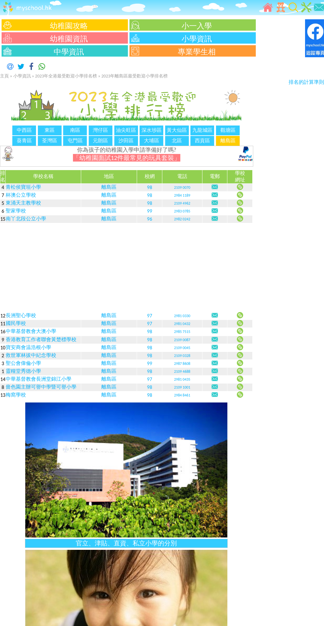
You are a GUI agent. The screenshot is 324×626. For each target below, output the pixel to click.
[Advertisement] (126, 267)
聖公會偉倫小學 (23, 363)
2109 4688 (182, 371)
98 (149, 187)
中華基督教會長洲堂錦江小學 (38, 379)
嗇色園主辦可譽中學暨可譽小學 (41, 387)
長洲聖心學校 (21, 315)
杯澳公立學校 (21, 195)
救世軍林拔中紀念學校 (31, 355)
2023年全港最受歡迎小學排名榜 (66, 76)
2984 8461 (182, 395)
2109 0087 (182, 340)
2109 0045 (182, 348)
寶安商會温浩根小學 (28, 347)
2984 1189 (182, 195)
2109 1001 (182, 387)
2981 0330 (182, 316)
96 (149, 219)
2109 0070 (182, 187)
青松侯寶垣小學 (23, 187)
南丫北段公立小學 (26, 219)
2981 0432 (182, 324)
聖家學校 (16, 211)
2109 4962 (182, 203)
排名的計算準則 (306, 82)
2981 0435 (182, 379)
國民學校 (16, 323)
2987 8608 (182, 363)
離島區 (109, 187)
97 (149, 316)
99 (149, 211)
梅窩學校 (16, 395)
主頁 (4, 76)
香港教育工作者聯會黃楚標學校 (41, 339)
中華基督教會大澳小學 (31, 331)
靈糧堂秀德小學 (23, 371)
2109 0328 (182, 355)
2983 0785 (182, 211)
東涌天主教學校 (23, 203)
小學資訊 (22, 76)
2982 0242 (182, 219)
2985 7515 (182, 331)
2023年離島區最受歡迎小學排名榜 (134, 76)
